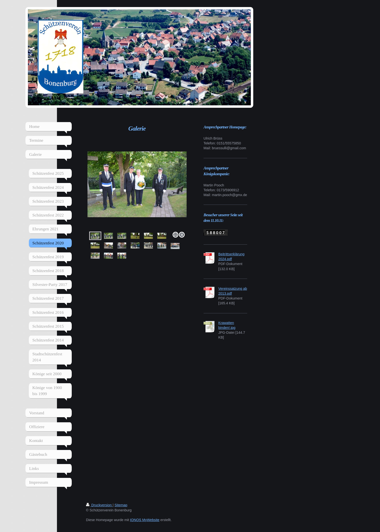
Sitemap (121, 505)
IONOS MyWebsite (144, 520)
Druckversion (99, 505)
